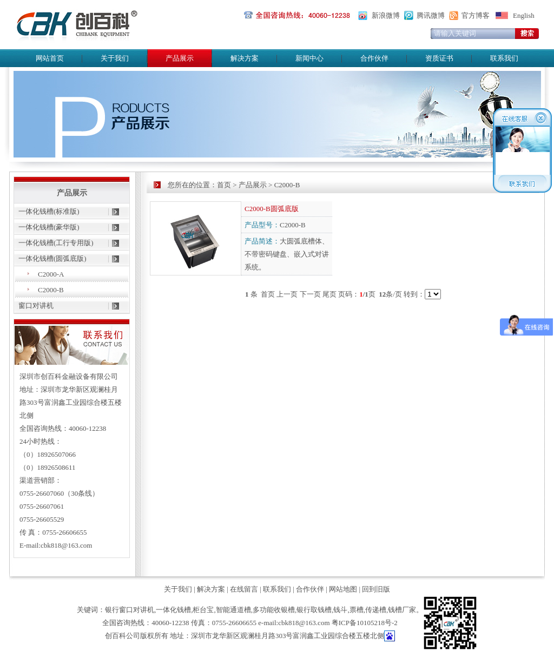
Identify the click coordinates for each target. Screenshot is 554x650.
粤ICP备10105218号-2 (365, 623)
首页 (224, 185)
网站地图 (343, 589)
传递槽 (375, 610)
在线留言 (244, 589)
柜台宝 (203, 610)
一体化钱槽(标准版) (49, 211)
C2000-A (51, 274)
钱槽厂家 (402, 610)
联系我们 (504, 58)
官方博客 (475, 15)
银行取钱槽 (314, 610)
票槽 (356, 610)
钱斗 (340, 610)
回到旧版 (376, 589)
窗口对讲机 (36, 305)
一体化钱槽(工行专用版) (56, 243)
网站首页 (50, 58)
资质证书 (439, 58)
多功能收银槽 (274, 610)
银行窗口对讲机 (129, 610)
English (524, 15)
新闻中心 (309, 58)
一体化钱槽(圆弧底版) (52, 258)
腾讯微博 (431, 15)
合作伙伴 (374, 58)
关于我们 (115, 58)
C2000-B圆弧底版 (272, 209)
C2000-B (51, 290)
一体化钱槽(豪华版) (49, 227)
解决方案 (244, 58)
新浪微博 (386, 15)
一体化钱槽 (173, 610)
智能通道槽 (233, 610)
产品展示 (253, 185)
